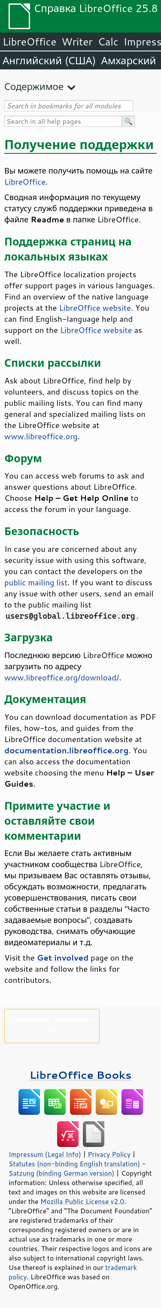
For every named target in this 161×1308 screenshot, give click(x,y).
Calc (108, 41)
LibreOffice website (95, 307)
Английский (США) (49, 60)
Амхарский (128, 60)
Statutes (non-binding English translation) (74, 1163)
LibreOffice (29, 41)
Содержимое (34, 86)
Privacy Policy (109, 1154)
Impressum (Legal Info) (45, 1154)
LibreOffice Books (81, 1074)
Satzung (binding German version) (62, 1173)
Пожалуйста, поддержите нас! (51, 1024)
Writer (76, 41)
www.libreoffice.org (41, 436)
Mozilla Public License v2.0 (82, 1201)
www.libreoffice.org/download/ (61, 677)
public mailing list (35, 582)
